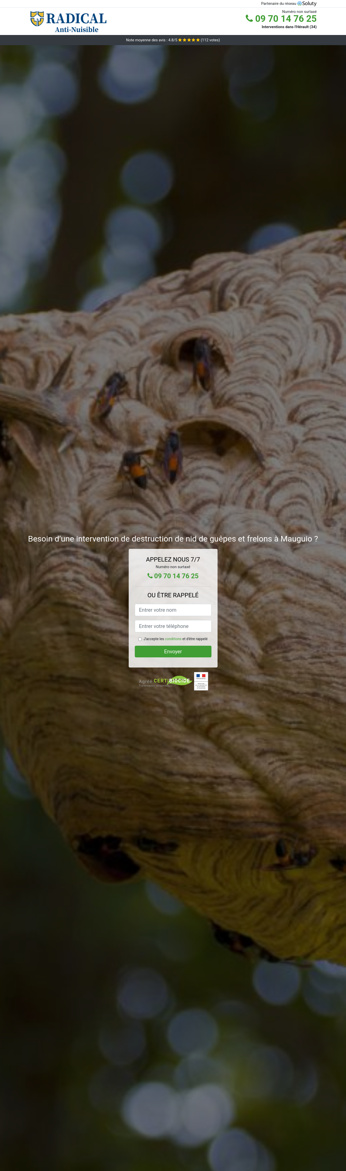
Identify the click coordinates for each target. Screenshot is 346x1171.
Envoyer (173, 651)
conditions (173, 639)
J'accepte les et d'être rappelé (175, 639)
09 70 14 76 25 (281, 18)
